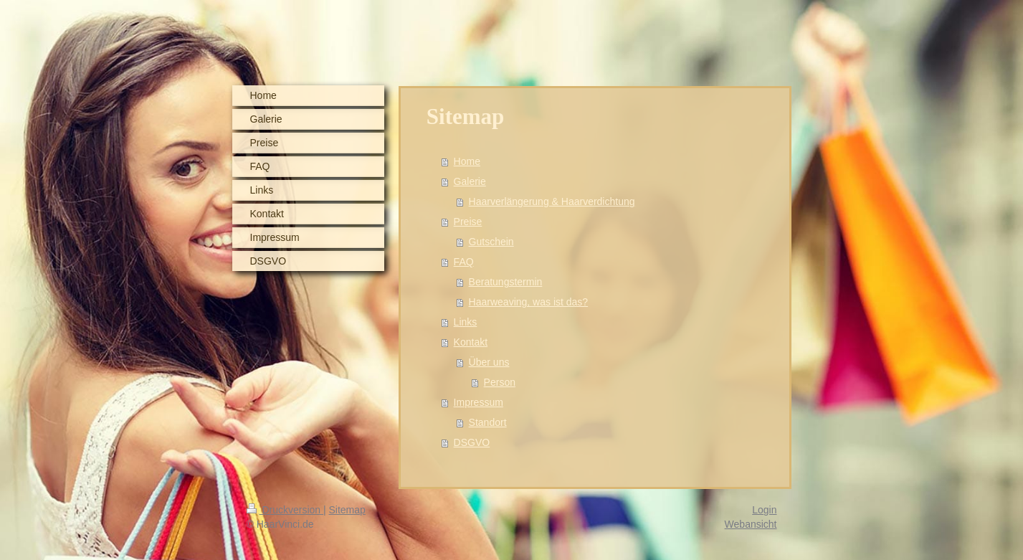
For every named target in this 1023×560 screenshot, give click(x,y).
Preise (468, 221)
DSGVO (472, 442)
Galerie (470, 181)
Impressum (478, 402)
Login (764, 510)
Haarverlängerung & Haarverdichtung (552, 201)
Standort (488, 422)
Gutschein (491, 241)
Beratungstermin (506, 282)
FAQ (464, 261)
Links (465, 322)
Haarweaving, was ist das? (529, 302)
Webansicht (751, 524)
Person (499, 382)
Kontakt (470, 342)
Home (467, 161)
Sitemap (347, 510)
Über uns (489, 362)
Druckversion (285, 510)
